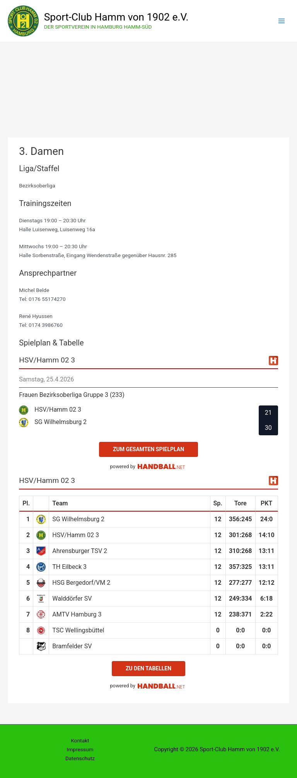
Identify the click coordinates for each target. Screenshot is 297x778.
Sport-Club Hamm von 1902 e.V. (116, 17)
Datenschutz (80, 758)
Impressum (80, 749)
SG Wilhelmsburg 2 (78, 519)
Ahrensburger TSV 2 (79, 551)
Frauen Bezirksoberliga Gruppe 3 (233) (72, 394)
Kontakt (80, 740)
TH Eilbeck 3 (69, 566)
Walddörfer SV (72, 598)
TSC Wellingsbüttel (78, 630)
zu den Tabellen (148, 668)
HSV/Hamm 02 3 (75, 535)
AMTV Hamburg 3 (76, 614)
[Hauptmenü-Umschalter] (282, 21)
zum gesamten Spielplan (148, 449)
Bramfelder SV (72, 646)
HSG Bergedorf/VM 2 (81, 582)
